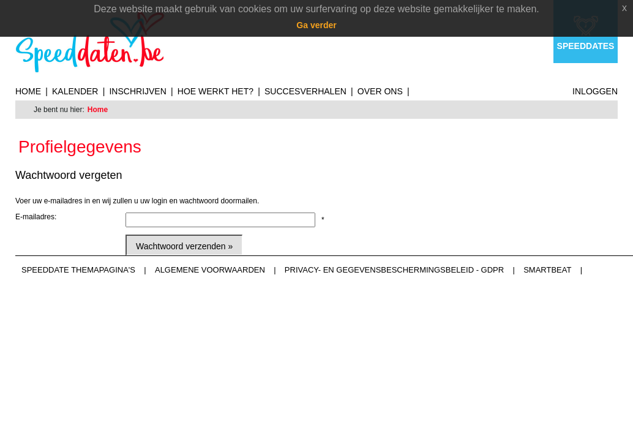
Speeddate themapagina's (78, 270)
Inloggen (595, 91)
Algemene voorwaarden (210, 270)
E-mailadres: (35, 217)
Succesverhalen (305, 91)
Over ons (380, 91)
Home (28, 91)
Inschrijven (137, 91)
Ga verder (316, 25)
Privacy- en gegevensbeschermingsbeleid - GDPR (394, 270)
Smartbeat (547, 270)
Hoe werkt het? (215, 91)
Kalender (75, 91)
